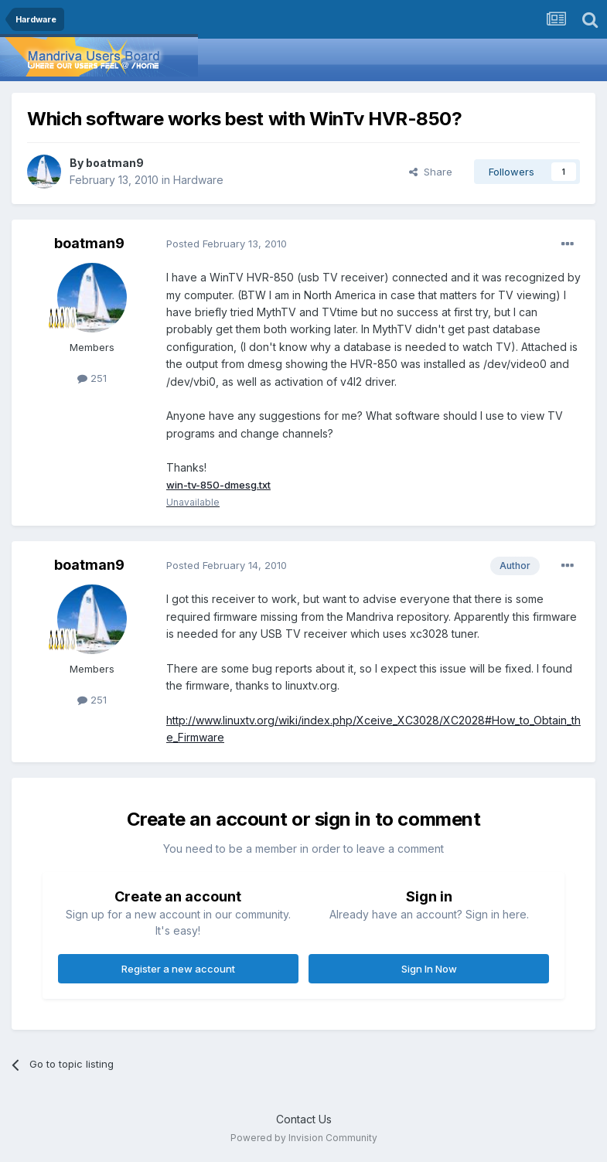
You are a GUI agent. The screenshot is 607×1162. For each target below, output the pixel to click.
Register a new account (178, 969)
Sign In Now (429, 969)
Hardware (198, 179)
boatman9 (115, 162)
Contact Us (304, 1119)
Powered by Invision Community (303, 1139)
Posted (226, 243)
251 (92, 378)
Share (430, 171)
